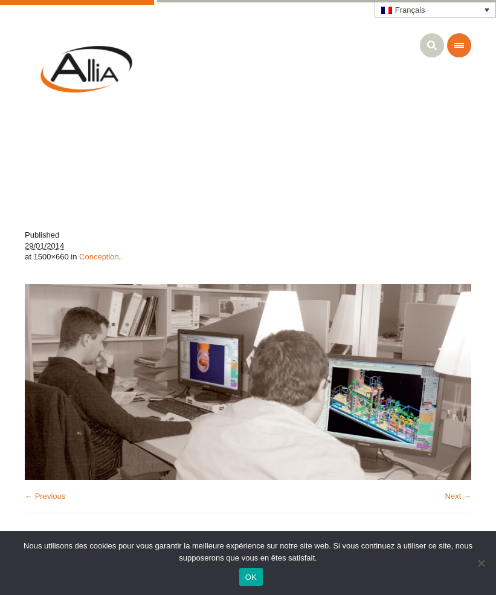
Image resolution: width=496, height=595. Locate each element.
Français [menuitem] (410, 10)
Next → (458, 496)
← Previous (45, 496)
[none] (436, 10)
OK (251, 577)
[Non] (481, 563)
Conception (99, 256)
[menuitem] (436, 10)
